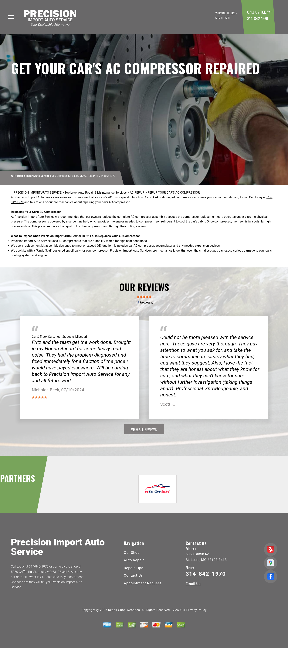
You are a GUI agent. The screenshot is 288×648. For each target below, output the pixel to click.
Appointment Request (142, 583)
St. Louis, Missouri (74, 336)
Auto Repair (134, 560)
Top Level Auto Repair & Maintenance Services (96, 192)
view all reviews (144, 429)
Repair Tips (133, 568)
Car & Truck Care (43, 336)
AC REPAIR (137, 192)
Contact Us (133, 575)
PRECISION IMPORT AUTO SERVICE (38, 192)
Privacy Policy (196, 610)
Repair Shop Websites (124, 610)
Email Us (193, 583)
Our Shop (132, 552)
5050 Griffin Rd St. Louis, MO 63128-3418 (74, 175)
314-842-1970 (257, 18)
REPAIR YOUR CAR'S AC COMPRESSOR (173, 192)
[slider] (144, 296)
